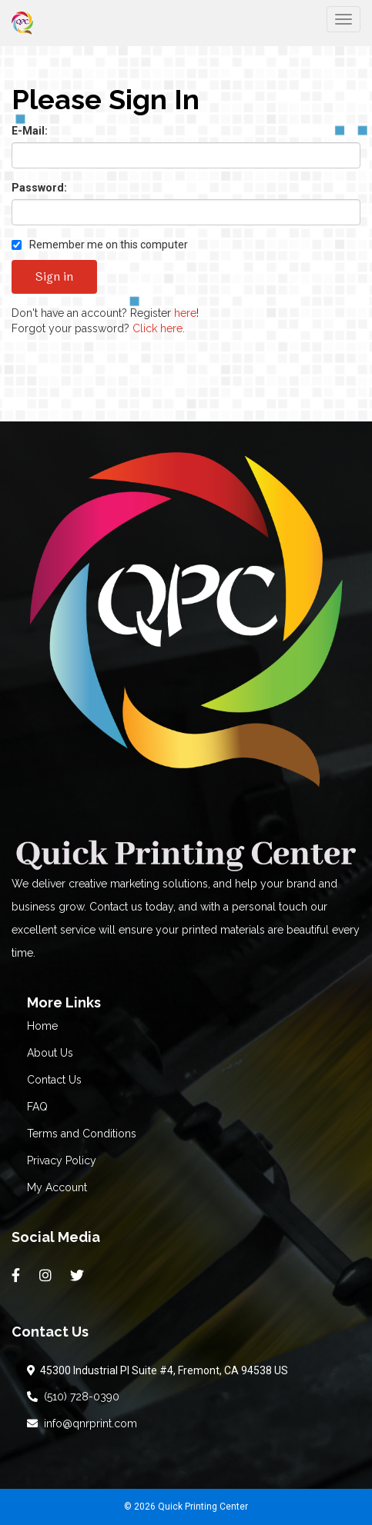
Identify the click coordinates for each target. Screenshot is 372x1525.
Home (42, 1026)
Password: (39, 187)
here (185, 313)
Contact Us (54, 1080)
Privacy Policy (61, 1160)
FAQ (37, 1106)
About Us (50, 1053)
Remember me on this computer (100, 244)
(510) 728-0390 (73, 1396)
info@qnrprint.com (82, 1423)
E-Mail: (30, 131)
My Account (57, 1187)
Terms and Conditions (81, 1133)
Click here (157, 328)
